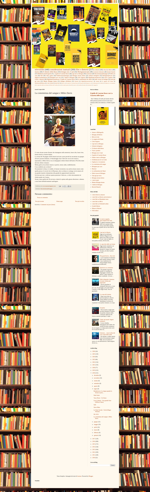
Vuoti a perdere (96, 150)
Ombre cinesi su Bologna (99, 157)
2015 (93, 444)
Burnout (94, 169)
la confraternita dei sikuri (85, 79)
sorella (80, 85)
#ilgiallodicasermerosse (94, 77)
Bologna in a (88, 83)
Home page (59, 201)
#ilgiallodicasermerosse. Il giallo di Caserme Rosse (61, 79)
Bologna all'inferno (97, 134)
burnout (76, 81)
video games (49, 75)
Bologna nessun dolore (79, 75)
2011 (93, 455)
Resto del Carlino (54, 85)
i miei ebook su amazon (98, 194)
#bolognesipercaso (107, 75)
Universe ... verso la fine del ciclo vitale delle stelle (107, 333)
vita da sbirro (108, 70)
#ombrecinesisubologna (62, 75)
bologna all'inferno (65, 81)
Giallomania (95, 83)
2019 (93, 370)
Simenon (82, 83)
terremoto (89, 85)
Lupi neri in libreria (105, 232)
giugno (96, 422)
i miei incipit (50, 83)
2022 (93, 362)
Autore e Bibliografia (98, 132)
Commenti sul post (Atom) (48, 204)
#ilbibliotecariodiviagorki (44, 73)
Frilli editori (95, 210)
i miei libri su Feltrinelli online (100, 204)
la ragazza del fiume (107, 81)
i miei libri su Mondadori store (100, 199)
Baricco (63, 83)
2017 (93, 438)
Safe (95, 404)
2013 (93, 449)
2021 (93, 365)
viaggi (94, 85)
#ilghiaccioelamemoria (41, 77)
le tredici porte (65, 85)
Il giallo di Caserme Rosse (72, 83)
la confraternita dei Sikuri (99, 171)
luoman (79, 476)
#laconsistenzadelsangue (101, 73)
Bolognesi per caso (55, 77)
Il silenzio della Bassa (50, 72)
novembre (97, 378)
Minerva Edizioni (96, 208)
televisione (39, 69)
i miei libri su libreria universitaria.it (102, 197)
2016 (93, 441)
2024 (93, 356)
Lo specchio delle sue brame (42, 85)
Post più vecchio (79, 201)
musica (37, 72)
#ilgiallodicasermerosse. (87, 81)
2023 (93, 359)
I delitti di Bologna (69, 77)
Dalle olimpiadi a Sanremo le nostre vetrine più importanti (107, 281)
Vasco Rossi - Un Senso (100, 398)
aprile (95, 427)
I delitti (101, 83)
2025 (93, 354)
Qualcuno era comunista (106, 267)
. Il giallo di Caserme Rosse (61, 73)
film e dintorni (82, 69)
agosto (96, 386)
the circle (96, 414)
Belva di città (95, 137)
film (41, 75)
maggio (96, 424)
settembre (96, 383)
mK (71, 85)
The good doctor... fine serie (107, 256)
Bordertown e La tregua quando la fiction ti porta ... (103, 391)
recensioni (89, 73)
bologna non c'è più (67, 72)
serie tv (75, 85)
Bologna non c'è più (97, 153)
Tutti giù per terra (96, 175)
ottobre (96, 380)
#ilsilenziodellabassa (40, 83)
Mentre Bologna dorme (50, 81)
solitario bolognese (94, 75)
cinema (97, 81)
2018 (93, 373)
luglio (95, 389)
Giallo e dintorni (39, 79)
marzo (96, 430)
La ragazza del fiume (97, 139)
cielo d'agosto (81, 77)
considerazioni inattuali (60, 69)
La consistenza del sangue (99, 164)
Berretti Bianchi (96, 187)
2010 (93, 457)
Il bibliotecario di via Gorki (99, 159)
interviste (57, 83)
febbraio (96, 432)
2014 (93, 447)
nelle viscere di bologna (101, 79)
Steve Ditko (97, 407)
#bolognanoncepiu (83, 72)
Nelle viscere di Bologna (98, 173)
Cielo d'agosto (96, 141)
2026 (93, 351)
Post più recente (39, 201)
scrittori (96, 70)
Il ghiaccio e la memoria (110, 83)
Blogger (91, 476)
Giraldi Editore (96, 206)
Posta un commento (42, 197)
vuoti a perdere (108, 77)
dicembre (96, 375)
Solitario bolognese (97, 146)
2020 (93, 367)
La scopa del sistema (105, 294)
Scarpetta (102, 308)
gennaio (96, 435)
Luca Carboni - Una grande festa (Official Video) (102, 401)
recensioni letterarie (98, 72)
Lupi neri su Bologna (77, 73)
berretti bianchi (111, 72)
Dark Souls (97, 395)
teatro (84, 85)
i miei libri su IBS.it (97, 201)
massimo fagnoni (50, 8)
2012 (93, 452)
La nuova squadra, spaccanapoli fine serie (106, 219)
